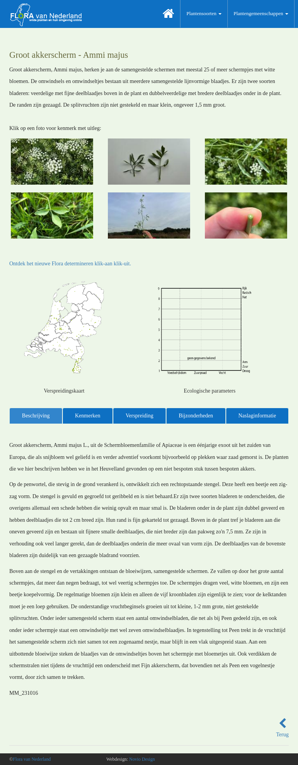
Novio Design (142, 759)
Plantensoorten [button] (204, 13)
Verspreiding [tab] (140, 416)
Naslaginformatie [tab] (257, 416)
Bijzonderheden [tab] (195, 416)
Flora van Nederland (32, 759)
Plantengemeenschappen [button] (261, 13)
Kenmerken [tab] (87, 416)
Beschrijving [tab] (36, 416)
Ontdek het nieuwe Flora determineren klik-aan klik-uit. (70, 264)
